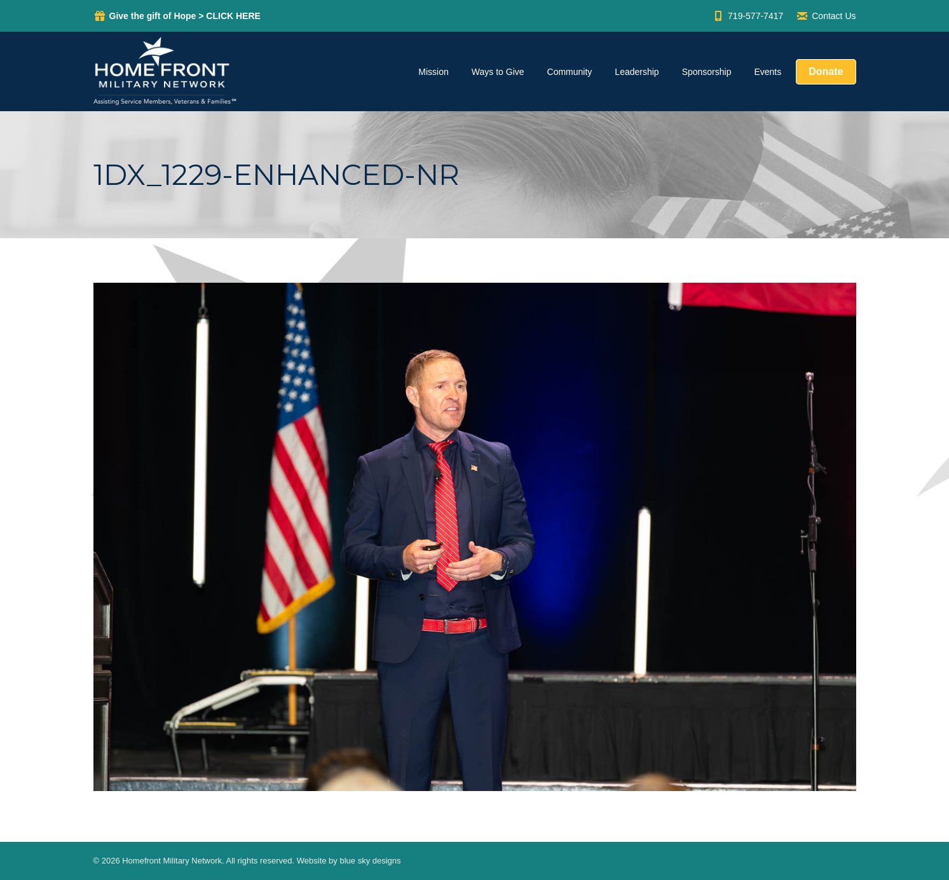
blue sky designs (369, 860)
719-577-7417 (747, 16)
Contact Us (826, 16)
